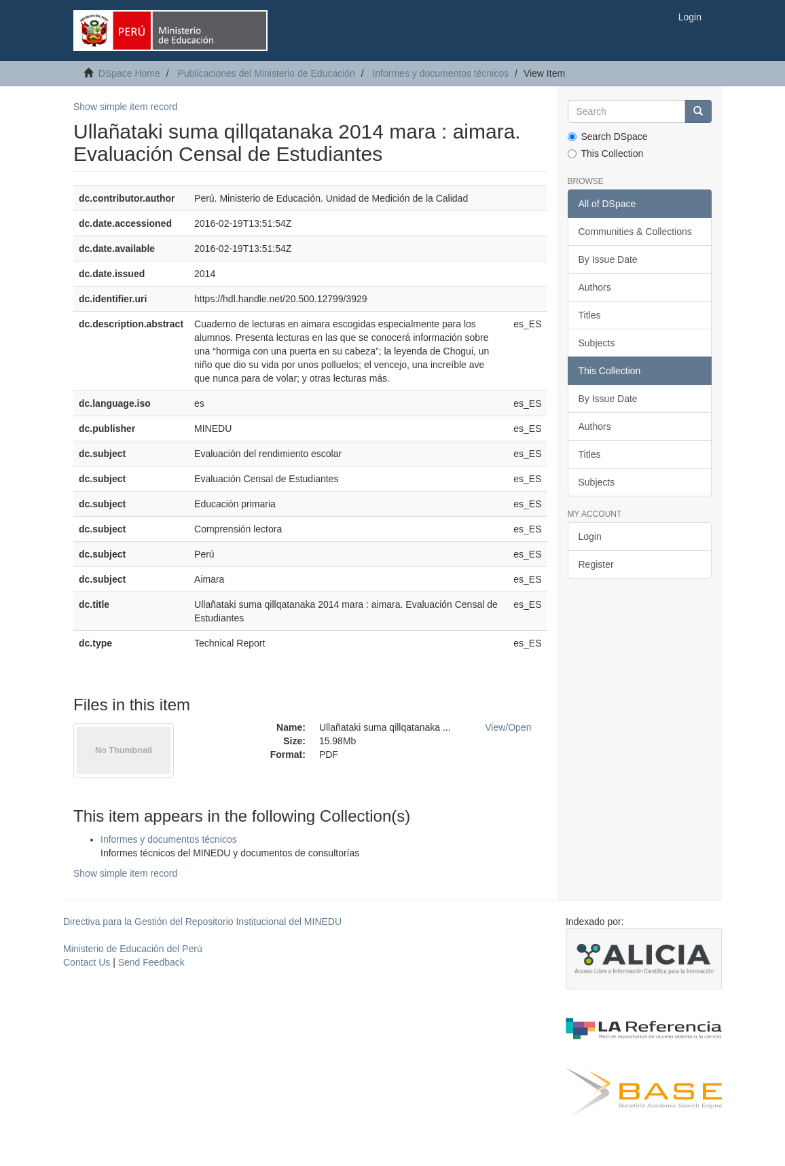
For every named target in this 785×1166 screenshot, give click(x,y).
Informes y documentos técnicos (440, 73)
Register (596, 564)
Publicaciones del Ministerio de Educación (265, 73)
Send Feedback (151, 962)
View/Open (508, 727)
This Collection (606, 153)
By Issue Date (608, 259)
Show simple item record (125, 106)
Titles (590, 315)
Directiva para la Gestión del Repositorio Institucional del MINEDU (202, 921)
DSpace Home (129, 73)
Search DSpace (608, 136)
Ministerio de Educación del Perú (132, 948)
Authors (595, 287)
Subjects (597, 343)
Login (590, 536)
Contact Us (86, 962)
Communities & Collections (635, 231)
